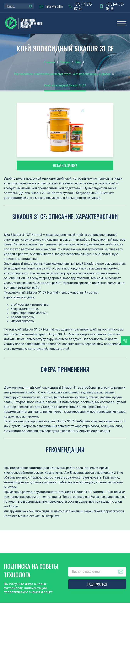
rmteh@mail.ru (54, 6)
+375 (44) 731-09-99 (115, 6)
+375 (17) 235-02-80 (83, 6)
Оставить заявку (65, 165)
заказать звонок (125, 340)
